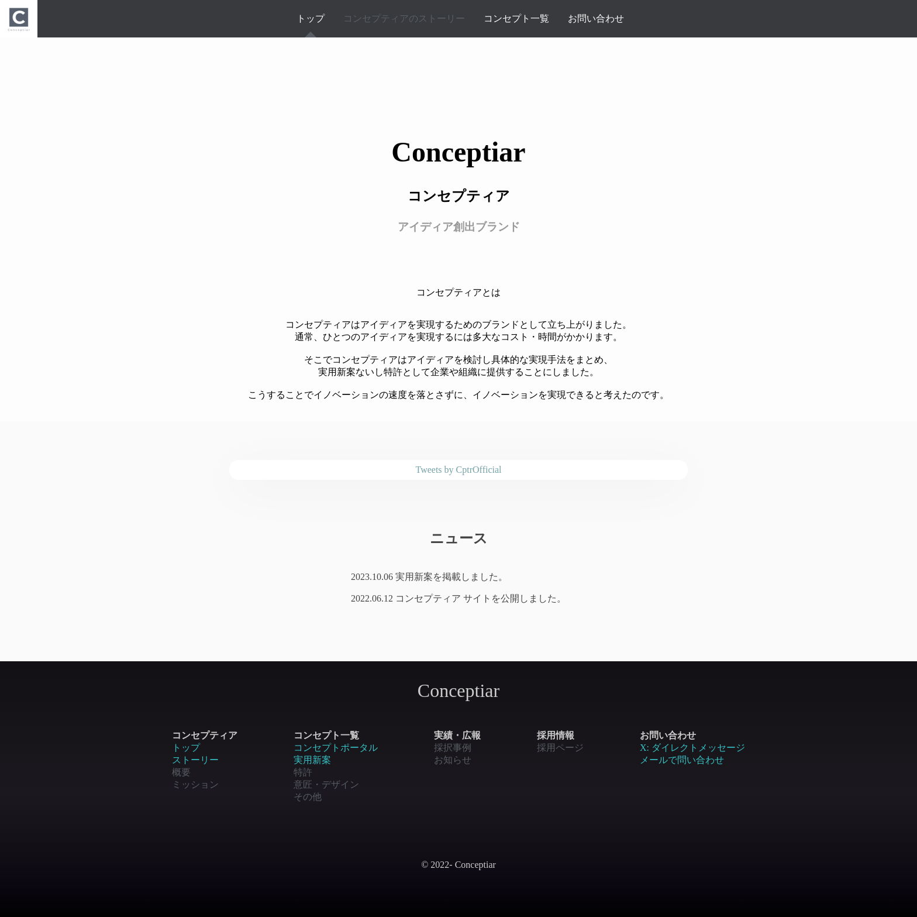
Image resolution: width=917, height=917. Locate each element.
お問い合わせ (596, 18)
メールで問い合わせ (682, 760)
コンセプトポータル (336, 748)
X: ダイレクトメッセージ (692, 748)
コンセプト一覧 (516, 18)
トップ (311, 18)
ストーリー (195, 760)
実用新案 (312, 760)
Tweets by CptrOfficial (459, 470)
